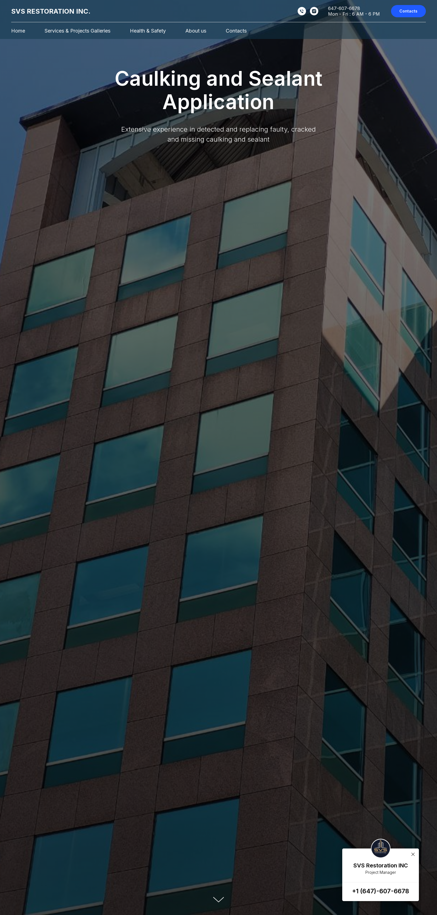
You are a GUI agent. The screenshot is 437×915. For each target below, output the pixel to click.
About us (195, 31)
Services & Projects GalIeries (77, 31)
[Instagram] (314, 11)
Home (18, 31)
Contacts (236, 31)
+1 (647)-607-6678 (380, 891)
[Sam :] (302, 11)
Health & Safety (148, 31)
